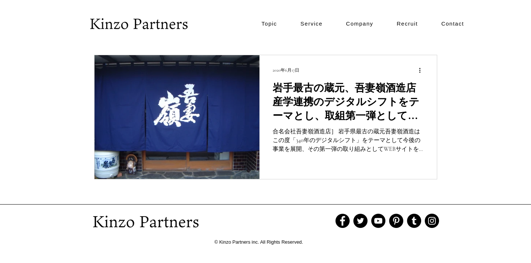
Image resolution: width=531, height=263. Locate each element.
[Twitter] (360, 221)
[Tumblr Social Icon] (414, 221)
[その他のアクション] (422, 70)
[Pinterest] (396, 221)
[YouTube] (378, 221)
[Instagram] (432, 221)
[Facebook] (342, 221)
